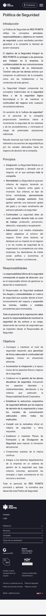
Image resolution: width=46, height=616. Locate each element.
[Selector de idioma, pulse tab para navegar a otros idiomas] (40, 593)
